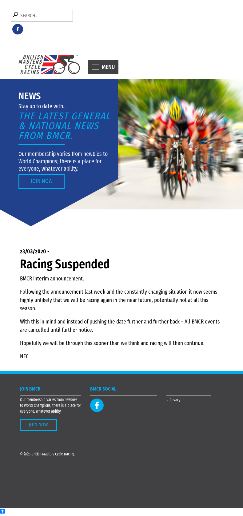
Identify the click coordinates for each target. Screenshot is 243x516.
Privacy (175, 400)
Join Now (42, 182)
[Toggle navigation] (103, 67)
